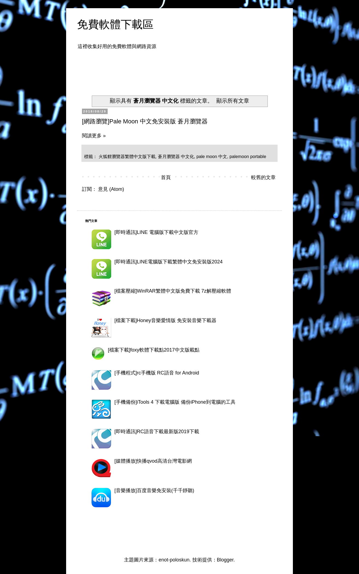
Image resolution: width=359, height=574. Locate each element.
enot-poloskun (173, 560)
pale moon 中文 (211, 156)
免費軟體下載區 (115, 24)
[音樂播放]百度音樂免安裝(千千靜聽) (154, 490)
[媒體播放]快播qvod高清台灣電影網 (153, 461)
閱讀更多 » (94, 135)
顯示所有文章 (232, 101)
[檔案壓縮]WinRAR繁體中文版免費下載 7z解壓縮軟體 (172, 291)
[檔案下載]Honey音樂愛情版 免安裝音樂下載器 (165, 320)
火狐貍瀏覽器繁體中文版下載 (127, 156)
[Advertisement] (184, 69)
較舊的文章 (263, 177)
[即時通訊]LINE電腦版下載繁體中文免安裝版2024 (168, 261)
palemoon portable (247, 156)
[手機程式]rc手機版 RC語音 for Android (156, 373)
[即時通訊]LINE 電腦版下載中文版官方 (156, 232)
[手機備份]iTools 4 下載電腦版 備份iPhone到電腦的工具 (175, 402)
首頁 (166, 177)
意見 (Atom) (111, 189)
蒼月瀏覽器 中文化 (176, 156)
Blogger (225, 560)
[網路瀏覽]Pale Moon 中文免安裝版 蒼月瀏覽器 (145, 121)
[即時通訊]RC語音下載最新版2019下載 (156, 431)
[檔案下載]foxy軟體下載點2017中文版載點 (153, 350)
